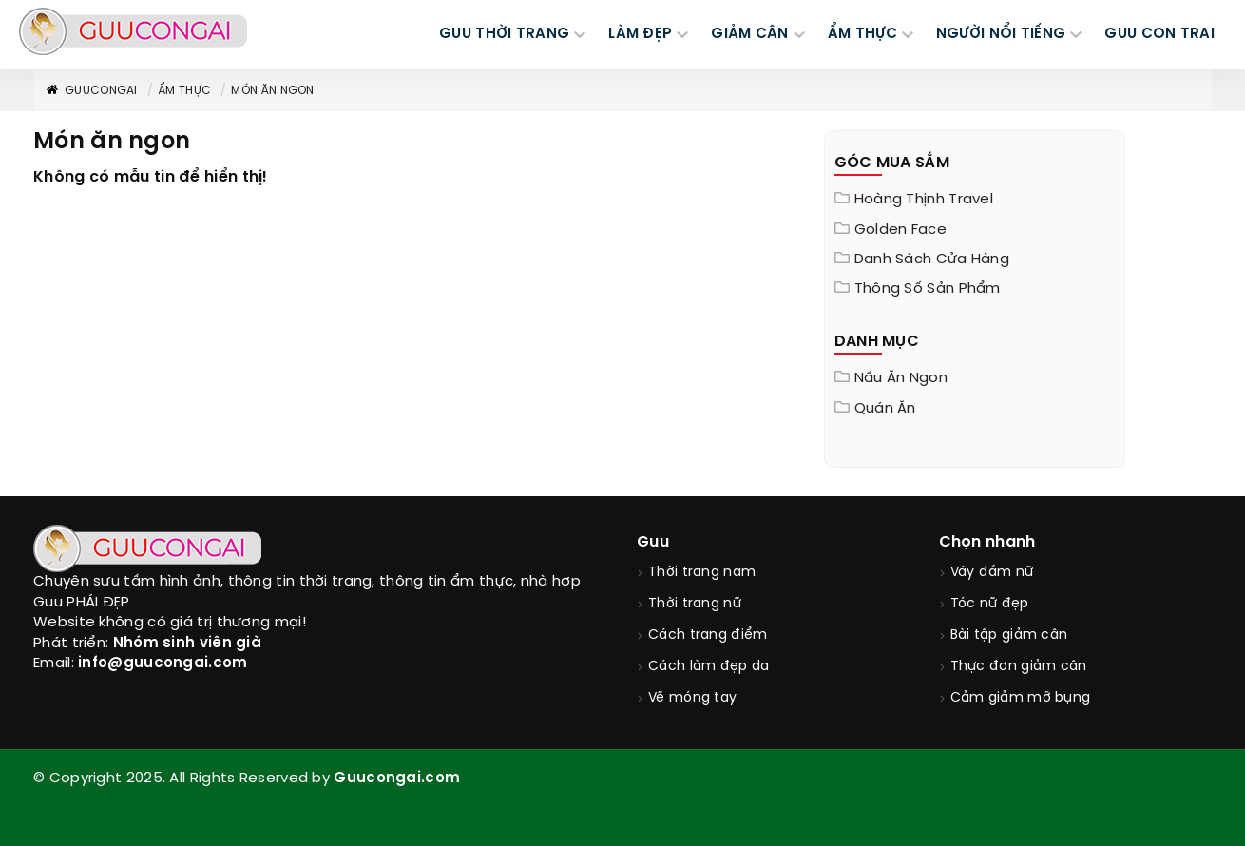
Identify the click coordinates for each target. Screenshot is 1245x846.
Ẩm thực (184, 91)
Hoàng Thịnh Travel (923, 199)
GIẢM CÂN (749, 34)
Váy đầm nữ (992, 573)
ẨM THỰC (862, 34)
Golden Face (900, 230)
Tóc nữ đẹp (989, 604)
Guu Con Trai (1159, 34)
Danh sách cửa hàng (931, 259)
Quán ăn (885, 408)
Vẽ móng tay (692, 698)
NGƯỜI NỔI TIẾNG (1001, 34)
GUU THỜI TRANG (504, 34)
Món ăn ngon (272, 91)
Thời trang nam (702, 573)
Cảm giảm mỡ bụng (1020, 698)
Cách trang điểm (708, 635)
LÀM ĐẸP (640, 34)
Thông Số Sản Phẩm (927, 289)
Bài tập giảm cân (1009, 635)
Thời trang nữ (694, 604)
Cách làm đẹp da (709, 667)
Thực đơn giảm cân (1018, 667)
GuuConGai (91, 91)
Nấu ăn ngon (901, 378)
